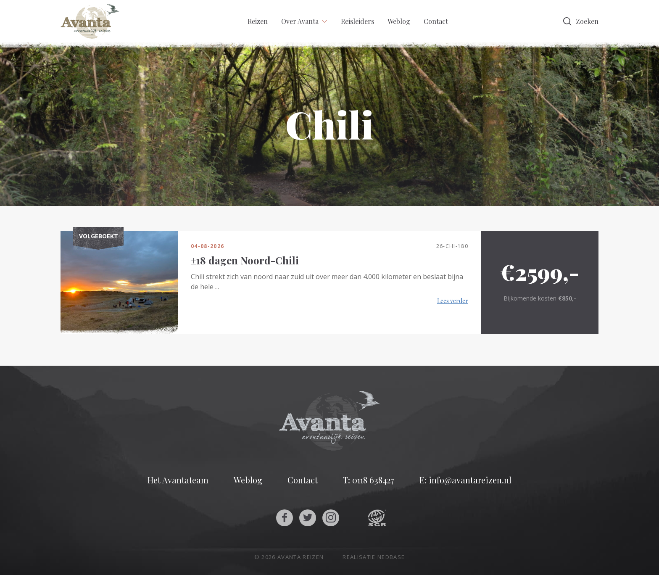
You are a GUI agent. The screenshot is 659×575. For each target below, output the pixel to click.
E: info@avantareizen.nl (465, 480)
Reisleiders (357, 21)
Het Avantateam (178, 480)
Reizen (258, 21)
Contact (436, 21)
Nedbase (391, 557)
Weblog (398, 21)
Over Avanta (300, 21)
